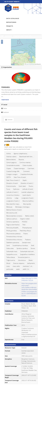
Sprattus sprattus (22, 248)
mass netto (16, 266)
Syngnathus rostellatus (27, 254)
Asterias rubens (11, 156)
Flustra (31, 186)
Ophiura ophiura (11, 219)
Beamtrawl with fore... (26, 156)
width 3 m (26, 269)
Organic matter (25, 219)
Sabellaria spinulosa (12, 242)
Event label (22, 186)
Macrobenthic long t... (13, 204)
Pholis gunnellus (11, 231)
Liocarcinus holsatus (12, 195)
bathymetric (31, 263)
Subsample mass (11, 251)
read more (5, 100)
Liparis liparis (26, 195)
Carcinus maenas (24, 162)
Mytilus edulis (29, 216)
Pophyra (28, 239)
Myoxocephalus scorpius (14, 216)
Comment (26, 171)
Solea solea (10, 248)
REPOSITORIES (11, 22)
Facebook (5, 112)
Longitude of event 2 (13, 201)
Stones (33, 248)
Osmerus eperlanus (12, 222)
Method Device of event (14, 210)
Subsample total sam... (27, 251)
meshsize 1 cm (27, 266)
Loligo (17, 198)
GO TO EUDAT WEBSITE (11, 1)
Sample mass (26, 242)
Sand (8, 245)
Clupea (8, 168)
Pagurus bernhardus (13, 225)
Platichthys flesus (25, 231)
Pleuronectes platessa (13, 233)
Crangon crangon (12, 174)
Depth (25, 180)
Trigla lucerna (10, 260)
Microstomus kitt (11, 213)
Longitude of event (27, 198)
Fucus (8, 189)
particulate (9, 269)
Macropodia (27, 204)
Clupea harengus (19, 168)
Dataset (8, 36)
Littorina (9, 198)
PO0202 (24, 222)
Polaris (25, 233)
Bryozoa (21, 159)
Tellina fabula (10, 257)
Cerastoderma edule (13, 165)
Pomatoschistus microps (14, 236)
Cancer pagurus (11, 162)
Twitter (4, 108)
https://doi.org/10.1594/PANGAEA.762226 (29, 279)
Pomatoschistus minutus (14, 239)
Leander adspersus (27, 192)
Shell (32, 245)
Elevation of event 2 (27, 183)
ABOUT (9, 30)
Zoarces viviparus (18, 263)
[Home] (2, 36)
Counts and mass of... (23, 36)
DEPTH (8, 177)
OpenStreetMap (30, 64)
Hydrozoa (16, 189)
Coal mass (31, 168)
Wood (8, 263)
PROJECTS (9, 26)
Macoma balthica (28, 201)
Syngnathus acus (11, 254)
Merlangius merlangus (22, 207)
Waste (31, 260)
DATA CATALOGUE (12, 18)
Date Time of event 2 (13, 180)
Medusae (9, 207)
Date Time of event (20, 177)
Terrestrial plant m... (24, 257)
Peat (24, 225)
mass (8, 266)
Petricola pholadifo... (12, 228)
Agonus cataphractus (20, 153)
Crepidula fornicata (26, 174)
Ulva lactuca (22, 260)
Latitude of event (27, 189)
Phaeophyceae (27, 228)
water (18, 269)
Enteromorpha (11, 186)
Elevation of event (12, 183)
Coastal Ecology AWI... (13, 171)
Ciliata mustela (27, 165)
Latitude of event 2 (12, 192)
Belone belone (11, 159)
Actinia (8, 153)
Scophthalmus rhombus (20, 245)
